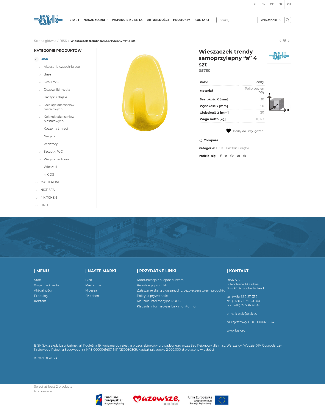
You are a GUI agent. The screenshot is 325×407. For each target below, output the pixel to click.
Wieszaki (50, 167)
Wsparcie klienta (46, 285)
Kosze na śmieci (56, 129)
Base (47, 74)
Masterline (93, 285)
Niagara (50, 136)
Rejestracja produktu (152, 285)
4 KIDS (49, 175)
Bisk (88, 280)
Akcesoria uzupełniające (62, 67)
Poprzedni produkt (280, 41)
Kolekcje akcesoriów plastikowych (59, 119)
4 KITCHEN (49, 198)
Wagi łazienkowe (56, 159)
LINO (44, 205)
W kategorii (269, 20)
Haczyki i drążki (237, 148)
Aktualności (43, 290)
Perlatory (51, 144)
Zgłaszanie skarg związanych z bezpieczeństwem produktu (181, 290)
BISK (63, 41)
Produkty (41, 296)
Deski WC (51, 82)
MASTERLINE (50, 182)
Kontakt (40, 301)
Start (38, 280)
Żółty (260, 82)
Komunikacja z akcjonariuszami (160, 280)
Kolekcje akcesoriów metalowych (59, 107)
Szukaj (287, 20)
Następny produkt (289, 41)
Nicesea (91, 290)
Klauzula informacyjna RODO (159, 301)
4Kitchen (92, 296)
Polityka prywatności (153, 296)
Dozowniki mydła (57, 90)
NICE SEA (48, 190)
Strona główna (45, 41)
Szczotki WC (53, 152)
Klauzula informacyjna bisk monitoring (166, 306)
